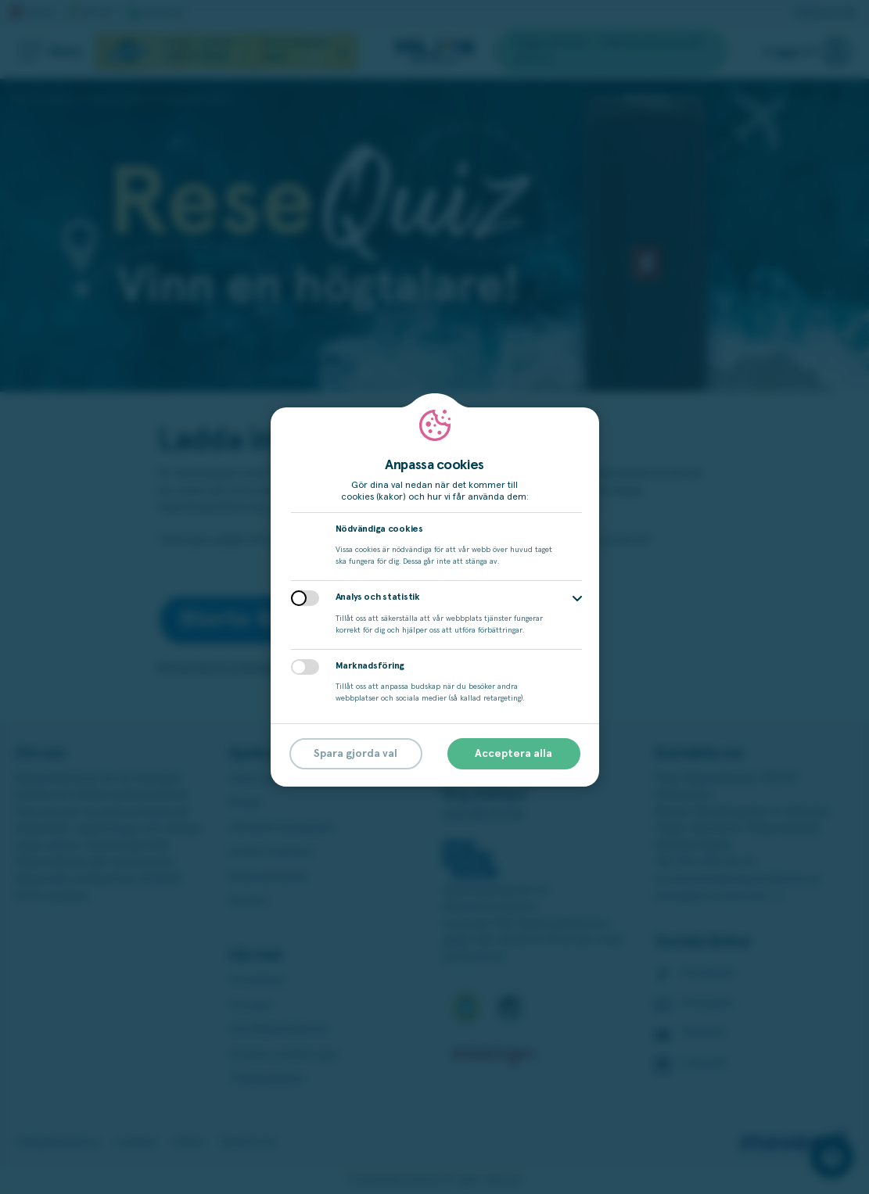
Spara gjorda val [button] (355, 753)
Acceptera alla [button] (513, 753)
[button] (577, 598)
